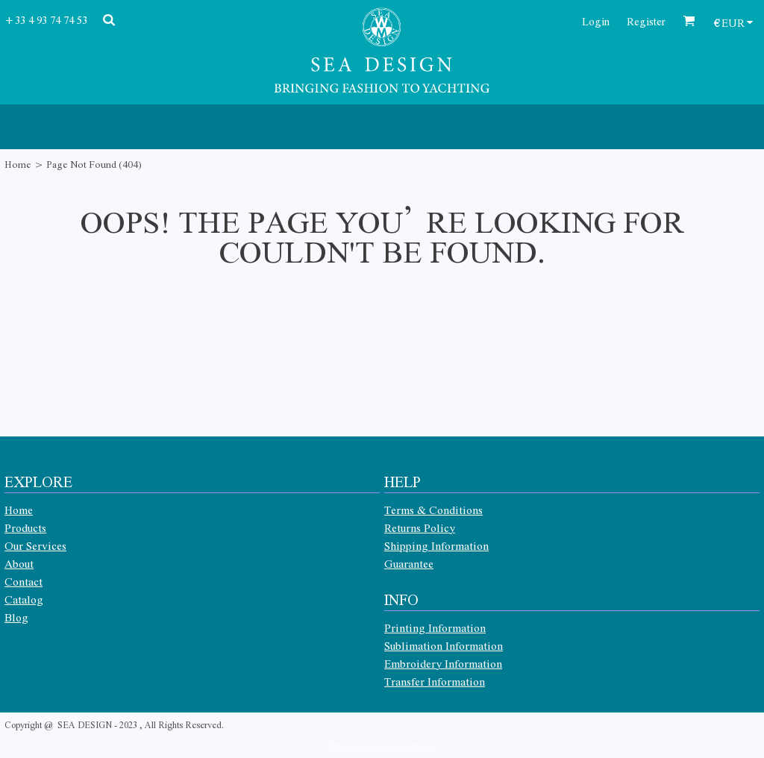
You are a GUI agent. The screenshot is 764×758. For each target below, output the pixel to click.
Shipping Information (436, 545)
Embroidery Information (443, 663)
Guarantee (408, 563)
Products (25, 527)
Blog (16, 617)
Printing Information (435, 627)
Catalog (23, 599)
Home (17, 163)
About (19, 563)
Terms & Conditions (433, 509)
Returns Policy (419, 527)
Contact (23, 581)
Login (596, 21)
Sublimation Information (443, 645)
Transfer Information (434, 681)
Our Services (35, 545)
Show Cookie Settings (382, 745)
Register (646, 21)
